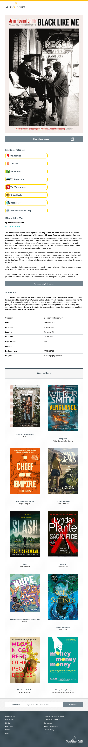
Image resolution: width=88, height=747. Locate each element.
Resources (9, 726)
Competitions (10, 716)
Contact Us (48, 723)
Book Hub (19, 179)
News (7, 733)
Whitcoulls (15, 155)
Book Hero (15, 202)
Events (7, 730)
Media (7, 723)
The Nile (14, 163)
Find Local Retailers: (15, 150)
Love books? (16, 705)
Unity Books (16, 195)
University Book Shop (20, 210)
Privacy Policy (49, 730)
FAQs (46, 733)
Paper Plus (15, 171)
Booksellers (9, 720)
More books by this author (44, 284)
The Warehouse (18, 187)
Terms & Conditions (51, 726)
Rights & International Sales (54, 716)
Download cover (41, 139)
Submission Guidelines (52, 720)
